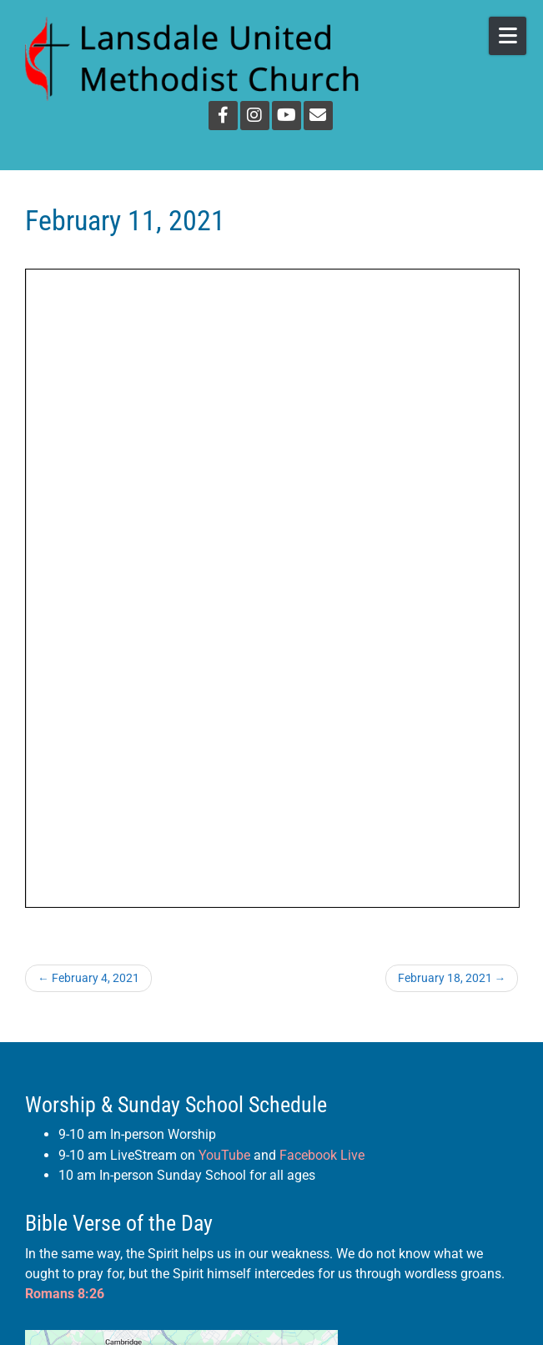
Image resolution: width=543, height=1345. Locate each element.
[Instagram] (254, 115)
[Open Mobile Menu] (507, 36)
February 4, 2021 (88, 978)
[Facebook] (223, 115)
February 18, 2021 (452, 978)
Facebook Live (322, 1155)
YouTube (224, 1155)
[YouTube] (286, 115)
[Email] (318, 115)
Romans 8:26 (64, 1294)
